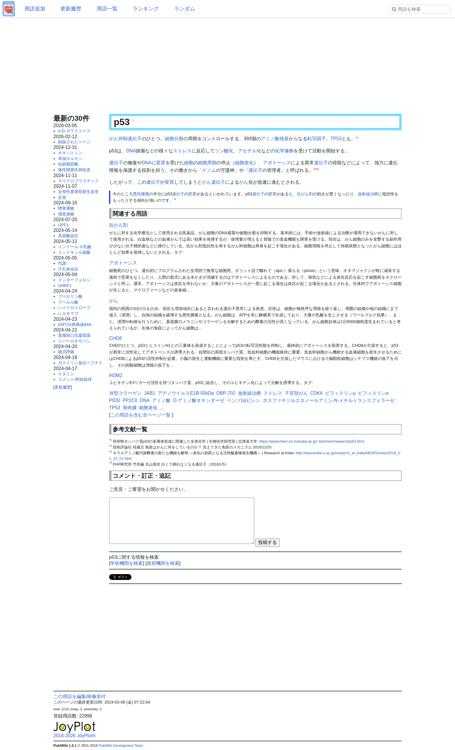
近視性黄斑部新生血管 (78, 191)
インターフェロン (74, 279)
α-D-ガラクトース (74, 131)
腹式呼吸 (66, 351)
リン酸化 (224, 150)
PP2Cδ (130, 400)
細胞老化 (244, 162)
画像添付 (96, 696)
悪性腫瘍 (141, 194)
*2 (314, 168)
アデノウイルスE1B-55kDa (186, 393)
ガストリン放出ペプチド (80, 362)
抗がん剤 (305, 194)
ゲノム (209, 170)
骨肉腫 (130, 407)
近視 (62, 197)
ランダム (184, 9)
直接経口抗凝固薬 (74, 335)
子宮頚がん (296, 393)
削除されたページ (74, 142)
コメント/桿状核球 (75, 379)
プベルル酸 (68, 302)
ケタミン (66, 374)
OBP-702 (225, 393)
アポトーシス (277, 162)
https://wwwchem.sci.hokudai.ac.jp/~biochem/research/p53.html (311, 441)
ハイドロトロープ (74, 307)
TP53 (336, 138)
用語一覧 (107, 9)
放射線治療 (368, 194)
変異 (160, 162)
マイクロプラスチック (78, 181)
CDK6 (316, 393)
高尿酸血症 (68, 235)
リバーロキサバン (74, 341)
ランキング (146, 9)
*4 (175, 199)
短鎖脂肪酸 (68, 164)
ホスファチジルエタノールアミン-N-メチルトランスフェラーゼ (329, 400)
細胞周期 (207, 162)
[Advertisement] (227, 63)
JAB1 (149, 393)
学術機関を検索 (126, 563)
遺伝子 (116, 162)
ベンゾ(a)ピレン (244, 400)
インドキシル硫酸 (74, 252)
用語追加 (34, 9)
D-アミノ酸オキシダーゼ (199, 400)
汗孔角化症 (68, 269)
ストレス (182, 150)
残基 (284, 138)
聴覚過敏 (66, 208)
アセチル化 (249, 150)
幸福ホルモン (70, 158)
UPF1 (63, 225)
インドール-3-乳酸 (74, 246)
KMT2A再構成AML (75, 324)
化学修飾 (284, 150)
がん (243, 182)
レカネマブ (68, 313)
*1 (356, 137)
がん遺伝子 (213, 182)
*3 (317, 168)
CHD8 (115, 338)
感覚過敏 (66, 214)
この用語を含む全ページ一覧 (140, 414)
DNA (131, 150)
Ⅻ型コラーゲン (125, 393)
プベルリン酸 (70, 296)
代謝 (62, 263)
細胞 (188, 162)
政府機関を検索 (163, 563)
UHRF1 (65, 285)
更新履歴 (70, 9)
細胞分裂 (174, 138)
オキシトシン (70, 152)
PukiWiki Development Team (121, 746)
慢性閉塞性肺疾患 (74, 169)
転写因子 (316, 138)
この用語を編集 (69, 696)
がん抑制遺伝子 (125, 138)
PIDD (114, 400)
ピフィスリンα (373, 393)
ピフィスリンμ (340, 393)
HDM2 (115, 375)
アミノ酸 (270, 138)
